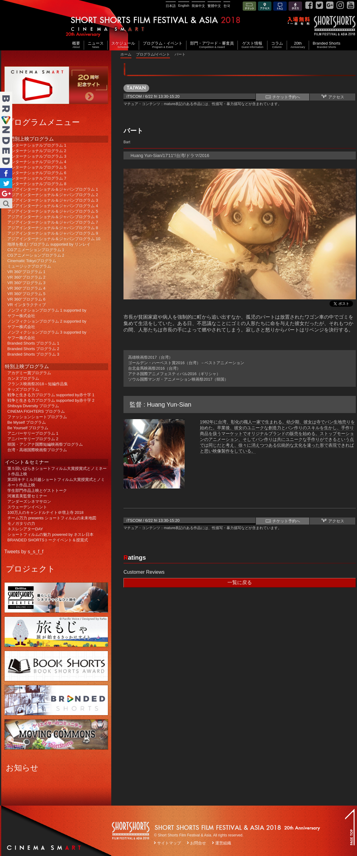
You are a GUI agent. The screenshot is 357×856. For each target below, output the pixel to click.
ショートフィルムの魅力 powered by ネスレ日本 (50, 534)
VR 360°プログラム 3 (26, 282)
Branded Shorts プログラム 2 (33, 348)
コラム (277, 45)
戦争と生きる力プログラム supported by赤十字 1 (50, 395)
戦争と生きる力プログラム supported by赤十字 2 (50, 400)
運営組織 (223, 843)
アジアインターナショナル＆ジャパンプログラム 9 (52, 233)
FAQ (280, 7)
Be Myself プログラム (26, 422)
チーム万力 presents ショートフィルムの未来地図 (51, 518)
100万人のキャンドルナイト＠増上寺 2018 (45, 512)
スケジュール (123, 45)
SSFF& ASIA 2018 (334, 25)
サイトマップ (169, 843)
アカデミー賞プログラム (29, 373)
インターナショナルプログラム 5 (36, 167)
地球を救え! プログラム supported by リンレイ (48, 244)
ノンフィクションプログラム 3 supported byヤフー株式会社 (46, 335)
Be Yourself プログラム (27, 428)
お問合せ (198, 843)
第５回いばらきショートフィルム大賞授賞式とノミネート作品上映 (57, 471)
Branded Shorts (326, 45)
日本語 (171, 6)
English (183, 5)
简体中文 (198, 6)
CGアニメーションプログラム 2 (35, 255)
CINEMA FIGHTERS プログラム (36, 411)
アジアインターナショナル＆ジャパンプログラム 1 (52, 189)
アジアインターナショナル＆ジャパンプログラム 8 (52, 227)
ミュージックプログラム (29, 266)
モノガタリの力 (21, 523)
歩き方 (295, 7)
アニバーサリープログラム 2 (32, 439)
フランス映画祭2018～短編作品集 (37, 384)
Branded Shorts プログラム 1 (33, 343)
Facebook (6, 173)
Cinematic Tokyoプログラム (31, 260)
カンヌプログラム (23, 378)
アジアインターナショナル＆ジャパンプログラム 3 (52, 200)
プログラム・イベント (162, 45)
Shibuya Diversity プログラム (33, 406)
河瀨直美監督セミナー (27, 496)
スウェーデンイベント (27, 507)
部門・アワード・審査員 (212, 45)
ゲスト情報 (252, 45)
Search (6, 203)
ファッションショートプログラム (37, 417)
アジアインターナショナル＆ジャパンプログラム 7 (52, 222)
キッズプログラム (23, 389)
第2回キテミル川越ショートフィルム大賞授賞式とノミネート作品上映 (56, 482)
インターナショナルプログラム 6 (36, 172)
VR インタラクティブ (26, 304)
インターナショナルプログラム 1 (36, 145)
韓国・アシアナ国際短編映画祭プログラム (45, 444)
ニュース (96, 45)
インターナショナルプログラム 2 (36, 150)
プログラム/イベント (153, 54)
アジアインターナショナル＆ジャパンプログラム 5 (52, 211)
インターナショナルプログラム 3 (36, 156)
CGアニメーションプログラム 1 (35, 249)
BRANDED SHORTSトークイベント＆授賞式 (47, 540)
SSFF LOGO (131, 831)
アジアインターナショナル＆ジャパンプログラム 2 (52, 194)
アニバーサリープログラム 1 (32, 433)
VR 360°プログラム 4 (26, 288)
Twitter (6, 183)
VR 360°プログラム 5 (26, 293)
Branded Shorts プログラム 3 (33, 354)
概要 (76, 45)
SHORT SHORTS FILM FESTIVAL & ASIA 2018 (179, 25)
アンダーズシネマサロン (29, 501)
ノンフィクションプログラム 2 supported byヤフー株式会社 (46, 324)
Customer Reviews (143, 572)
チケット (249, 7)
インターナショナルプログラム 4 (36, 161)
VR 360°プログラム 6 (26, 299)
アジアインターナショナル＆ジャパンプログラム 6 (52, 216)
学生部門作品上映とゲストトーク (37, 490)
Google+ (6, 193)
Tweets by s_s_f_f (23, 551)
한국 (226, 6)
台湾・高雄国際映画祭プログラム (37, 450)
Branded (6, 130)
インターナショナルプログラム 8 (36, 183)
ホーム (125, 54)
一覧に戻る (239, 582)
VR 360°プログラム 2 (26, 277)
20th (298, 45)
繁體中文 (214, 6)
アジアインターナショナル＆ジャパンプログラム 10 (53, 238)
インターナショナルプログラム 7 (36, 178)
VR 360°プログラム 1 (26, 271)
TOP (350, 827)
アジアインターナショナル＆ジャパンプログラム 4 (52, 205)
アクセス (264, 7)
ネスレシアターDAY (25, 529)
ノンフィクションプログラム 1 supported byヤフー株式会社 (46, 313)
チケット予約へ (282, 97)
